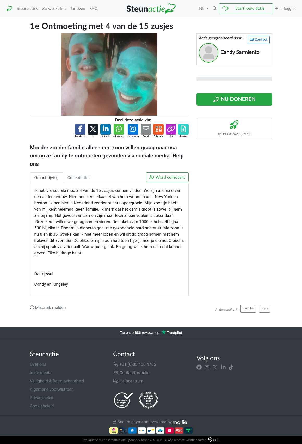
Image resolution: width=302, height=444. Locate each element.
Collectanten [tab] (79, 177)
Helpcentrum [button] (128, 381)
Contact (258, 39)
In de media (41, 372)
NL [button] (202, 9)
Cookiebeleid (42, 406)
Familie (248, 308)
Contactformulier (132, 372)
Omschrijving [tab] (46, 177)
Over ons (38, 364)
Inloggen (285, 8)
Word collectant (167, 177)
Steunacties (27, 9)
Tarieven (77, 9)
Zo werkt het (54, 9)
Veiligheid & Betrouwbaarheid (57, 381)
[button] (215, 8)
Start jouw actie (249, 8)
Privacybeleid (42, 397)
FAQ (93, 9)
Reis (264, 308)
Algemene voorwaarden (52, 389)
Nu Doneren (234, 99)
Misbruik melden (48, 307)
